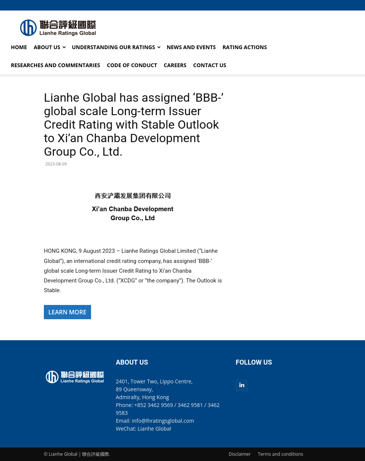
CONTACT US (209, 65)
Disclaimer (240, 454)
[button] (315, 5)
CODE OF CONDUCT (132, 65)
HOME (19, 47)
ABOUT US (50, 47)
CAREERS (175, 65)
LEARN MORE (67, 312)
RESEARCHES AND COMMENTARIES (55, 65)
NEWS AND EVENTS (191, 47)
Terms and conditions (280, 454)
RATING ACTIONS (245, 47)
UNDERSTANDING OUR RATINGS (116, 47)
